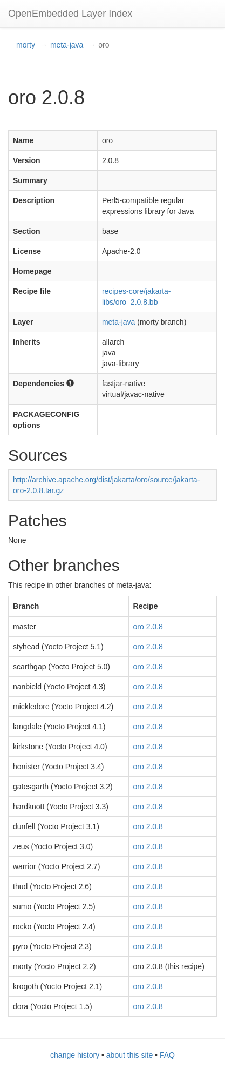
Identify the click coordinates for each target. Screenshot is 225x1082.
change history (74, 1055)
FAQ (167, 1055)
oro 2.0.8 (148, 626)
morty (25, 45)
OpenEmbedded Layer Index (70, 13)
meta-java (66, 45)
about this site (129, 1055)
